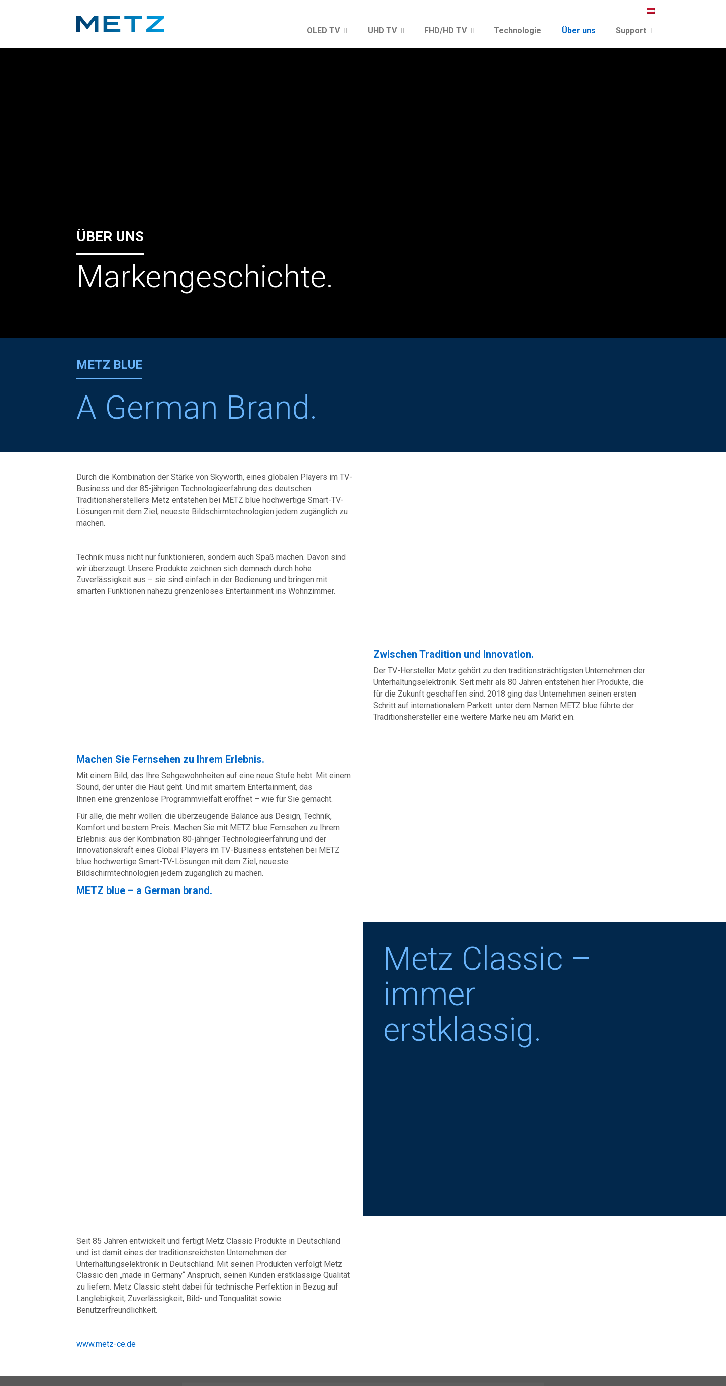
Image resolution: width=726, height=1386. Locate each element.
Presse (422, 1359)
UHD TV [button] (386, 30)
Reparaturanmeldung (112, 1288)
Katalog (453, 1359)
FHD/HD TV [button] (449, 30)
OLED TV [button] (327, 30)
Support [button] (635, 30)
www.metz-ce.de (106, 1196)
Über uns (579, 30)
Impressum (492, 1359)
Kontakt (390, 1359)
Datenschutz (539, 1359)
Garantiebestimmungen (606, 1359)
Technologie (517, 30)
